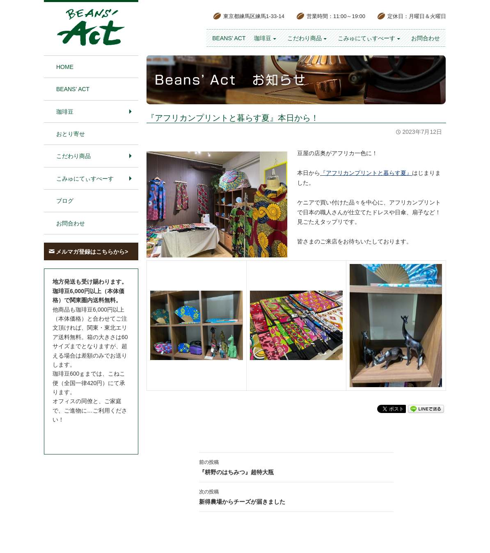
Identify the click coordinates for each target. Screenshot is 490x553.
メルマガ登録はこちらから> (92, 251)
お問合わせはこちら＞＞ (84, 435)
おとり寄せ (70, 134)
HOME (64, 67)
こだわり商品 (304, 38)
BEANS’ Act (228, 38)
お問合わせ (425, 38)
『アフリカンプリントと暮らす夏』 (366, 173)
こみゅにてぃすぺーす (366, 38)
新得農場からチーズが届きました (296, 496)
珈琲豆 (262, 38)
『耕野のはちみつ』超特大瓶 (296, 466)
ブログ (64, 200)
